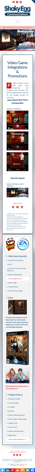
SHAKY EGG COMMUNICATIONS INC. (19, 465)
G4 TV (9, 264)
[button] (17, 21)
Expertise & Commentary (15, 260)
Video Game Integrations (17, 439)
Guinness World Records (15, 431)
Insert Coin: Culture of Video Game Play (16, 269)
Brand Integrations (15, 278)
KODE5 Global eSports (14, 274)
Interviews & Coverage (14, 291)
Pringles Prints (12, 423)
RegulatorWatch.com (17, 451)
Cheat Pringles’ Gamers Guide (17, 419)
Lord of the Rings (13, 403)
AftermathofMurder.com (17, 452)
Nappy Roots (11, 435)
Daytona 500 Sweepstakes (16, 415)
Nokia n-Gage (12, 283)
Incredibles (11, 407)
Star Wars (10, 411)
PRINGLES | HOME (13, 399)
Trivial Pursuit (12, 427)
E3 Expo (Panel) (12, 287)
